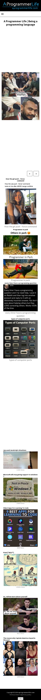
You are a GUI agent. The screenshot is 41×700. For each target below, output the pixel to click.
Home (12, 695)
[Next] (36, 173)
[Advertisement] (20, 49)
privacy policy (26, 695)
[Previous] (29, 173)
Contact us (18, 695)
